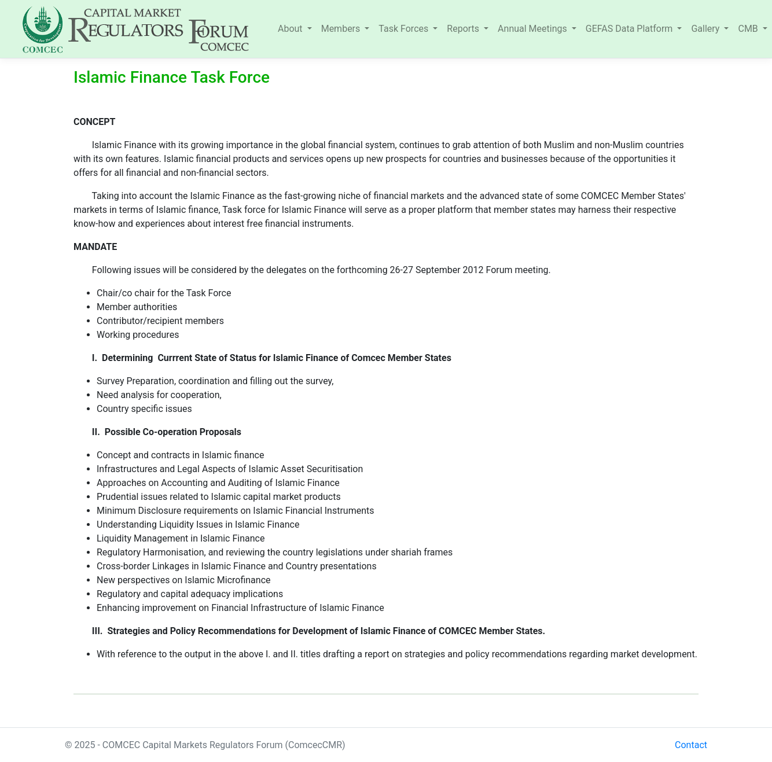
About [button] (291, 28)
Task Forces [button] (404, 28)
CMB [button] (749, 28)
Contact (691, 744)
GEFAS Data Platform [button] (630, 28)
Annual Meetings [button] (533, 28)
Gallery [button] (706, 28)
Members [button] (342, 28)
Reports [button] (464, 28)
